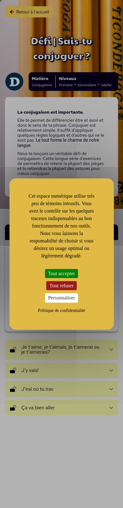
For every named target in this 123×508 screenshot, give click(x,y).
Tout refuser (62, 285)
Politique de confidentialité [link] (61, 310)
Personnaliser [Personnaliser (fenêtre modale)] (61, 298)
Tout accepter (61, 273)
